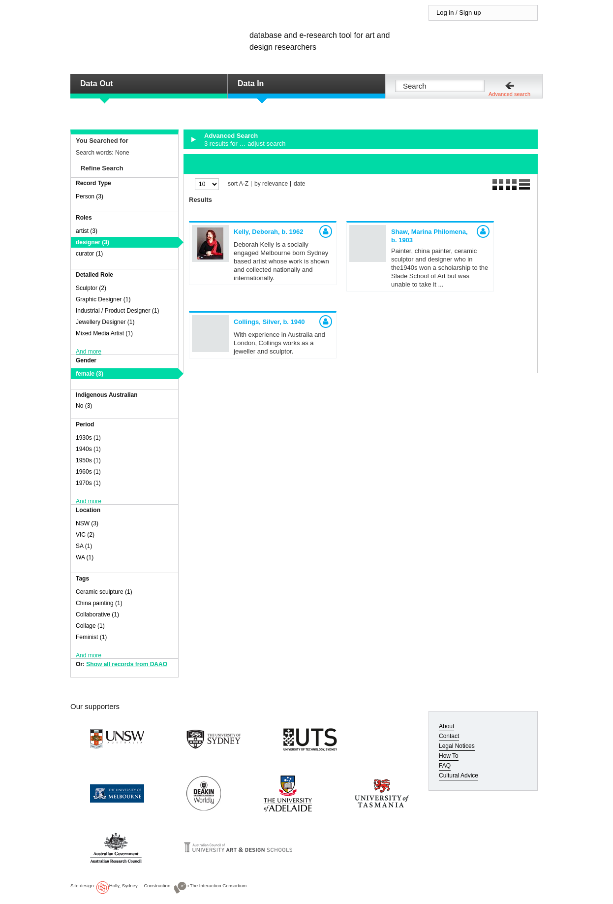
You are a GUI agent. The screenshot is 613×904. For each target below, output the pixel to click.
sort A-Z (238, 184)
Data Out (96, 83)
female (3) (89, 373)
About (446, 726)
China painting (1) (99, 603)
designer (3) (92, 242)
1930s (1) (88, 437)
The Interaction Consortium (218, 885)
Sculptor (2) (91, 288)
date (299, 184)
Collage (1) (90, 625)
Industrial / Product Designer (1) (117, 310)
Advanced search (509, 94)
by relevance (271, 184)
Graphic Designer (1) (103, 299)
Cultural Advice (458, 775)
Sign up (470, 12)
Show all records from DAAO (126, 664)
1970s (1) (88, 483)
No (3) (84, 405)
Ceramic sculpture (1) (104, 591)
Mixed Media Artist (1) (104, 333)
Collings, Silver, (269, 321)
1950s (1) (88, 460)
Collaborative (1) (97, 614)
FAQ (445, 765)
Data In (251, 83)
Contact (449, 736)
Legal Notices (457, 746)
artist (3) (86, 230)
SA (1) (84, 546)
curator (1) (89, 253)
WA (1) (84, 557)
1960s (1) (88, 471)
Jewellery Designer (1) (105, 322)
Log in (445, 12)
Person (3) (89, 196)
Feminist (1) (91, 637)
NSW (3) (87, 523)
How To (449, 755)
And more (88, 351)
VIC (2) (85, 534)
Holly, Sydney (123, 885)
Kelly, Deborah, (268, 231)
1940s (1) (88, 449)
